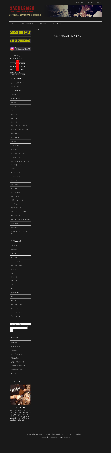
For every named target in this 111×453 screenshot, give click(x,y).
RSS (12, 373)
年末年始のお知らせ (16, 354)
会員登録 (89, 3)
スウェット (14, 257)
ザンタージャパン (16, 215)
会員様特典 (14, 342)
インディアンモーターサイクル (20, 161)
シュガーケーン (15, 114)
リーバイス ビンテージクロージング (20, 232)
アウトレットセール (16, 312)
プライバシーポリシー (68, 434)
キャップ (13, 300)
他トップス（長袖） (16, 265)
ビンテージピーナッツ (17, 83)
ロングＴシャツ (15, 261)
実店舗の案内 (15, 358)
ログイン (98, 3)
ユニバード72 (15, 137)
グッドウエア (15, 180)
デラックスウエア (16, 90)
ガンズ (13, 110)
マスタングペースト (16, 196)
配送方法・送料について (18, 366)
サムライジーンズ (16, 118)
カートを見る (55, 23)
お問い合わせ (42, 23)
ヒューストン (15, 133)
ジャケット (14, 245)
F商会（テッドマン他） (18, 200)
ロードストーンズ (16, 165)
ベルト (13, 296)
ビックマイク (15, 223)
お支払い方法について (17, 362)
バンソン (13, 169)
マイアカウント (79, 3)
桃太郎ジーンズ (15, 98)
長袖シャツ (14, 249)
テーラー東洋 (15, 184)
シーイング (14, 149)
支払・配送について (26, 23)
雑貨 (12, 288)
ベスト (13, 284)
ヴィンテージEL (15, 172)
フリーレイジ (15, 227)
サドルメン (14, 141)
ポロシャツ (14, 281)
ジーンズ (13, 269)
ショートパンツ (15, 308)
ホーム (12, 23)
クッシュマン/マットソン (18, 153)
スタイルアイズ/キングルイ (19, 126)
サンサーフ (14, 122)
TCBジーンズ (15, 87)
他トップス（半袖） (16, 304)
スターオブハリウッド (17, 192)
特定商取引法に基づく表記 (53, 434)
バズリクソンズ (15, 106)
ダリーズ (13, 94)
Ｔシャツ (13, 273)
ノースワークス (15, 157)
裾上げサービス (15, 346)
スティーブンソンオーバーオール (20, 219)
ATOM (16, 373)
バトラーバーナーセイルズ (18, 212)
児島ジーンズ (15, 102)
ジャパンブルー (15, 204)
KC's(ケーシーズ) (16, 145)
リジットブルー (15, 176)
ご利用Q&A (14, 350)
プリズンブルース (16, 208)
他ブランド (14, 188)
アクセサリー (15, 292)
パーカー (13, 253)
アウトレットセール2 (17, 316)
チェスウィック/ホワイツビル (19, 130)
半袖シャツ (14, 277)
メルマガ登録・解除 (16, 369)
